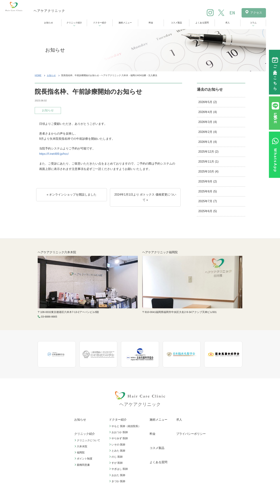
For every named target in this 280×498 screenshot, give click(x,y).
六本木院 (81, 446)
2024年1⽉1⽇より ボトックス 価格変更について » (145, 197)
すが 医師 (116, 462)
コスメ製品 (176, 22)
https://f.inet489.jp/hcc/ (54, 153)
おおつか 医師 (119, 432)
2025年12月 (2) (208, 151)
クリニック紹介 (74, 22)
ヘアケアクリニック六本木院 (57, 252)
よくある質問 (202, 22)
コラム (253, 22)
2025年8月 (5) (207, 191)
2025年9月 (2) (207, 181)
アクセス (256, 12)
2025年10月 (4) (208, 171)
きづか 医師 (117, 481)
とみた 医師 (117, 450)
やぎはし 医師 (119, 468)
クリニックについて (87, 440)
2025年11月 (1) (208, 161)
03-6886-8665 (49, 316)
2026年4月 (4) (207, 112)
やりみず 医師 (119, 438)
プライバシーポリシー (191, 433)
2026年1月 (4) (207, 141)
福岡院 (80, 452)
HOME (38, 75)
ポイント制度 (83, 458)
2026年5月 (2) (207, 102)
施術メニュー (125, 22)
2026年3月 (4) (207, 121)
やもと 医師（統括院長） (125, 426)
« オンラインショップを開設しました (71, 194)
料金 (151, 22)
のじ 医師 (116, 456)
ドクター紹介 (99, 22)
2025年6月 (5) (207, 211)
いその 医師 (117, 444)
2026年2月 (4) (207, 131)
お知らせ (48, 22)
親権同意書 (82, 464)
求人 (227, 22)
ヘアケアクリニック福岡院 (160, 252)
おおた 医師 (117, 475)
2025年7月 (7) (207, 201)
